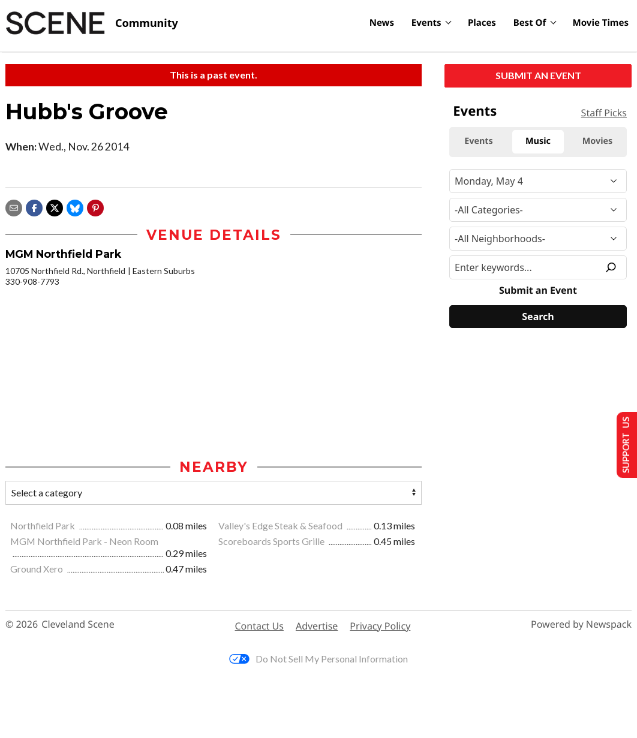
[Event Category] (538, 210)
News (381, 23)
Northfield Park (43, 526)
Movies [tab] (597, 141)
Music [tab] (538, 141)
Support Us (623, 443)
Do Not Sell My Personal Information (318, 659)
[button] (95, 206)
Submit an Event (538, 75)
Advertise (317, 626)
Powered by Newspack (581, 625)
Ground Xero (37, 570)
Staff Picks (604, 112)
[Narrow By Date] (538, 181)
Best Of (529, 23)
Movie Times (601, 23)
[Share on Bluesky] (75, 206)
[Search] (538, 316)
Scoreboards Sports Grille (272, 541)
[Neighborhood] (538, 239)
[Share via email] (13, 206)
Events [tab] (478, 141)
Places (482, 23)
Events (426, 23)
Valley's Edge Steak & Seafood (281, 526)
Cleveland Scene (78, 625)
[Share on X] (54, 206)
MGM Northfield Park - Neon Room (84, 541)
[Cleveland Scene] (92, 23)
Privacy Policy (380, 626)
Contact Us (259, 626)
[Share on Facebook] (34, 206)
